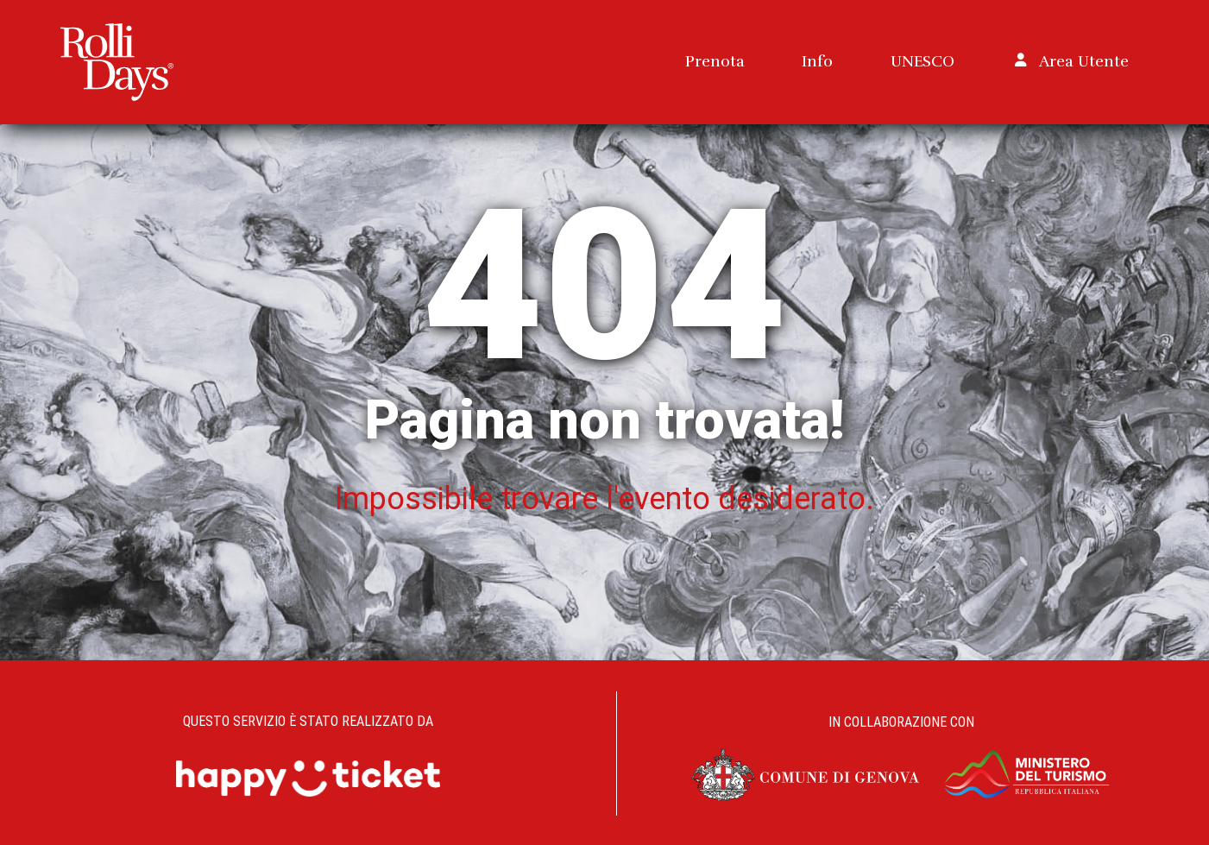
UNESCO (922, 61)
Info (817, 61)
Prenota (715, 61)
